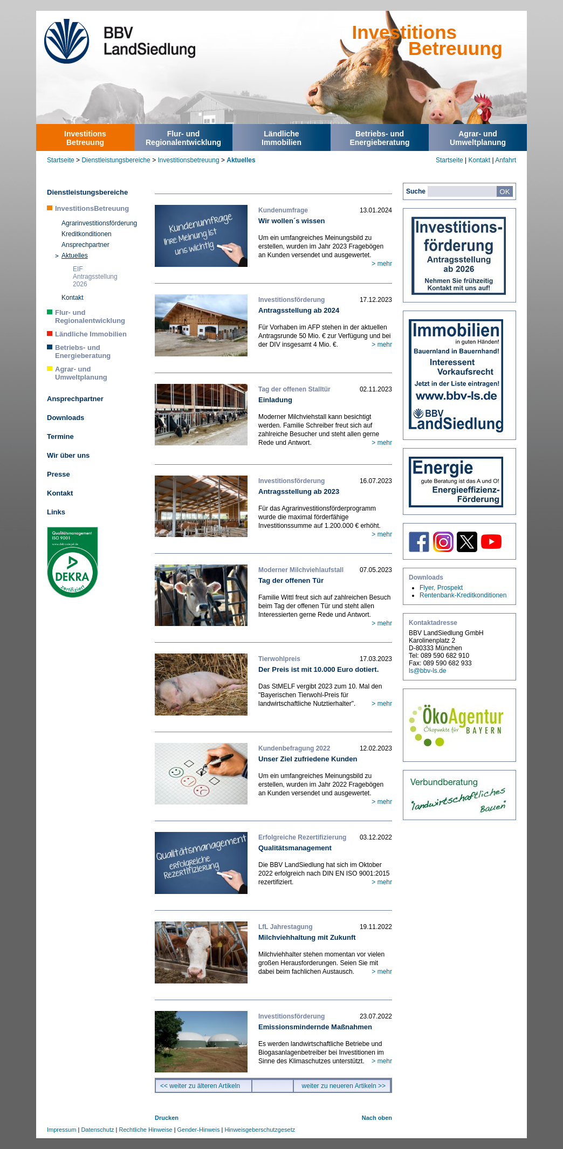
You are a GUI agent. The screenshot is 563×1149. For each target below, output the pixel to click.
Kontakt (479, 160)
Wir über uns (68, 455)
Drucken (166, 1117)
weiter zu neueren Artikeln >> (344, 1086)
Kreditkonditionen (86, 234)
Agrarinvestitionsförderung (99, 223)
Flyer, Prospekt (441, 587)
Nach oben (377, 1117)
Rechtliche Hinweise (146, 1129)
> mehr (382, 263)
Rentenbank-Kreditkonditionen (463, 595)
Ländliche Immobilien (91, 334)
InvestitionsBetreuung (85, 138)
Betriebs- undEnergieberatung (379, 138)
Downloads (65, 418)
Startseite (60, 160)
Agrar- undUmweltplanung (478, 138)
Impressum (61, 1129)
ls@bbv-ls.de (428, 671)
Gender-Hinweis (198, 1129)
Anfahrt (505, 160)
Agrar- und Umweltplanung (81, 373)
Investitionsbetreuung (188, 160)
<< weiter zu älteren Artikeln (200, 1086)
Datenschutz (97, 1129)
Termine (60, 436)
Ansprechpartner (85, 245)
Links (56, 512)
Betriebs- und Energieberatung (83, 351)
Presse (58, 474)
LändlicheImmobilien (281, 138)
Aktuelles (240, 160)
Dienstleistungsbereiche (115, 160)
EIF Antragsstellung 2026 (95, 276)
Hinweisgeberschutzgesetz (259, 1129)
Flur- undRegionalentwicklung (183, 138)
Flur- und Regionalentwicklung (90, 316)
